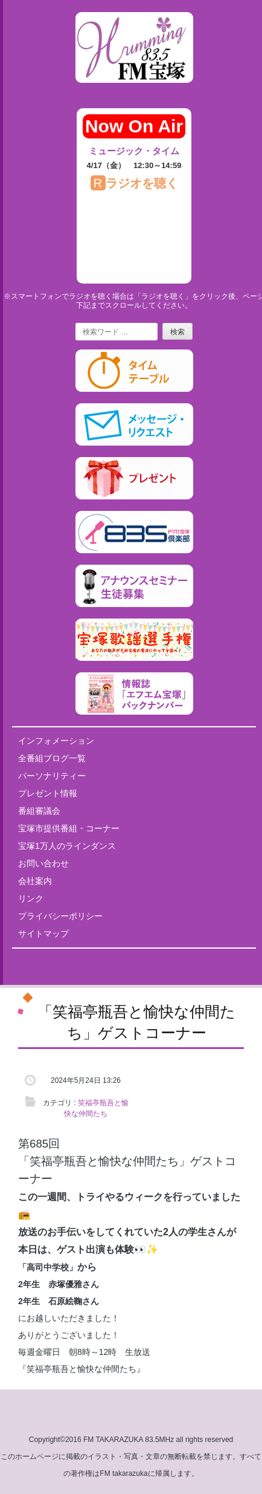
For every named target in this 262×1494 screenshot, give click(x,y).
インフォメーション (56, 740)
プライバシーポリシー (60, 916)
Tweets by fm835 (134, 962)
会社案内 (35, 881)
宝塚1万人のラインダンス (67, 846)
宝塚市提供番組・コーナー (69, 828)
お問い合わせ (43, 863)
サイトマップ (43, 933)
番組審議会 (39, 811)
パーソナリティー (52, 776)
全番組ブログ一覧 (52, 758)
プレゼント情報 (47, 793)
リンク (30, 898)
